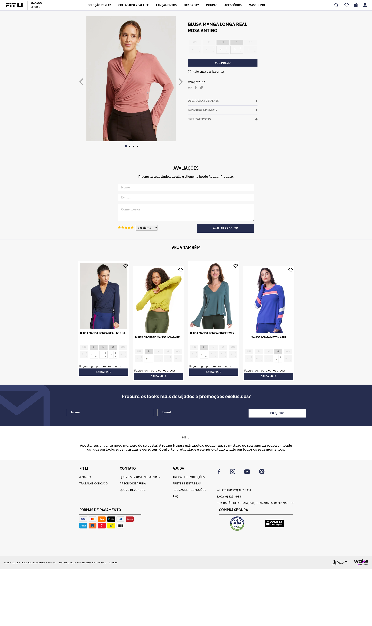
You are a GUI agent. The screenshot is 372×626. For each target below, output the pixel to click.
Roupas (211, 5)
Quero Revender (132, 490)
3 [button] (133, 146)
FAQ (175, 496)
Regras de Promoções (189, 490)
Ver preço (222, 63)
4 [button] (137, 146)
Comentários (186, 212)
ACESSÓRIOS (233, 5)
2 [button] (129, 146)
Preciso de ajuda (133, 483)
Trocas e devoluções (189, 477)
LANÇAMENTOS (166, 5)
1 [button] (126, 146)
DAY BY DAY (191, 5)
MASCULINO (257, 5)
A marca (85, 477)
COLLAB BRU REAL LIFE (133, 5)
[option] (131, 78)
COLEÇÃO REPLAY (99, 5)
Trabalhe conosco (93, 483)
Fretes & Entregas (187, 483)
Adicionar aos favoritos (209, 72)
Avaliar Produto (225, 228)
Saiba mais (103, 372)
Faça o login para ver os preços (100, 366)
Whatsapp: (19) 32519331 (234, 490)
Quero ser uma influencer (140, 477)
